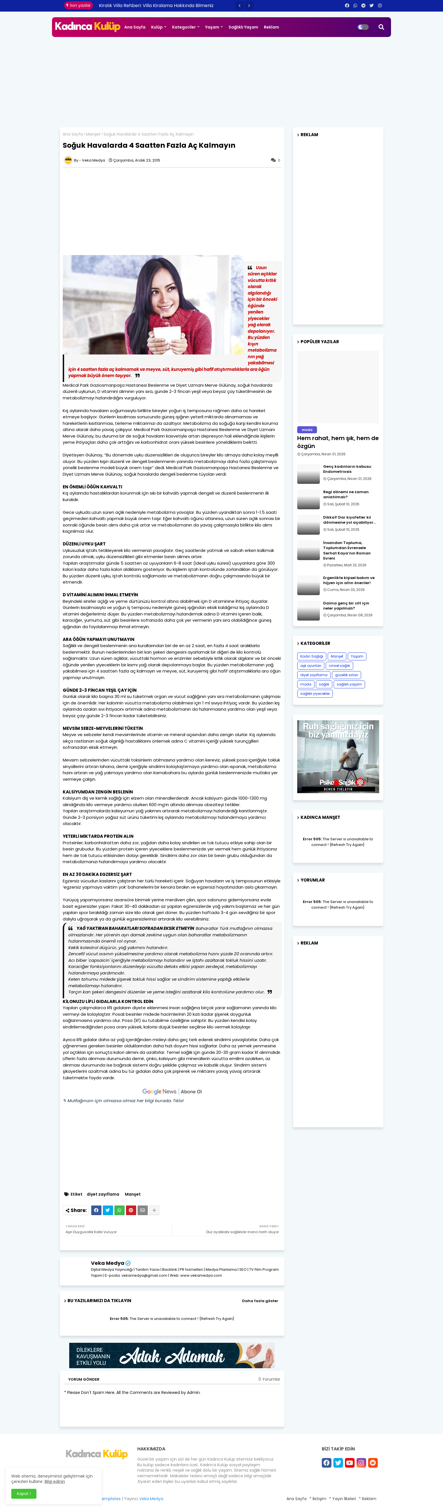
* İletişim (317, 1499)
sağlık (324, 684)
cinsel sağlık (339, 665)
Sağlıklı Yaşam (243, 27)
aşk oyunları (310, 665)
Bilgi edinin (55, 1481)
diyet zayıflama (103, 1194)
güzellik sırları (346, 675)
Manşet (93, 134)
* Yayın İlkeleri (342, 1499)
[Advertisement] (221, 79)
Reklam (271, 27)
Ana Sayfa (135, 27)
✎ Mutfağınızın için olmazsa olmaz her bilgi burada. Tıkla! (123, 1101)
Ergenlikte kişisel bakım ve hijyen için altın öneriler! (349, 580)
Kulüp (157, 27)
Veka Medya (107, 1263)
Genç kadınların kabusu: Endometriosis (347, 469)
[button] (239, 5)
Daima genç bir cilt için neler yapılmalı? (346, 606)
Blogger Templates (102, 1499)
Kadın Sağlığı (311, 656)
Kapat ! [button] (24, 1493)
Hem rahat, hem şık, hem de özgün (338, 442)
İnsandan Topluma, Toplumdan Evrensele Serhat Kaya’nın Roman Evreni (347, 550)
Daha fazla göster (260, 1301)
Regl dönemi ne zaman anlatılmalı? (346, 494)
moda (305, 684)
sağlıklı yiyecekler (315, 693)
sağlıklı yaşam (349, 684)
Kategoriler (184, 27)
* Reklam (367, 1499)
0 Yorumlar (269, 1379)
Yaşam (212, 27)
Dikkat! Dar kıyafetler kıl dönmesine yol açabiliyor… (349, 520)
